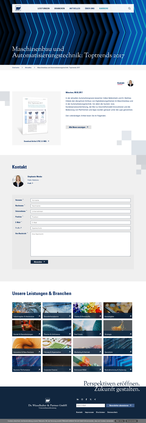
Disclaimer (100, 412)
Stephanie (32, 177)
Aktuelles (28, 68)
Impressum (89, 412)
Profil (29, 183)
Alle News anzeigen (77, 127)
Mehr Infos (119, 421)
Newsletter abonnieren (118, 406)
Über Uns (89, 9)
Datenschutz (112, 412)
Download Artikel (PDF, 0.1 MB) (35, 141)
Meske (39, 177)
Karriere (103, 9)
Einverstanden (131, 421)
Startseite (15, 68)
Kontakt (79, 412)
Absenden (38, 262)
